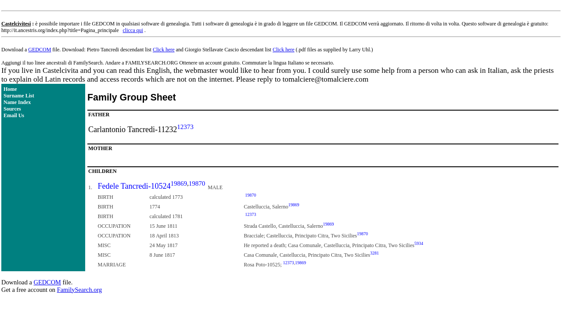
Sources (12, 109)
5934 (418, 243)
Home (10, 89)
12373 (185, 126)
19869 (178, 183)
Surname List (19, 96)
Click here (164, 50)
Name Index (17, 102)
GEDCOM (39, 50)
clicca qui (133, 30)
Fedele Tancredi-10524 (134, 186)
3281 (374, 253)
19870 (197, 183)
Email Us (14, 115)
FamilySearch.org (79, 289)
